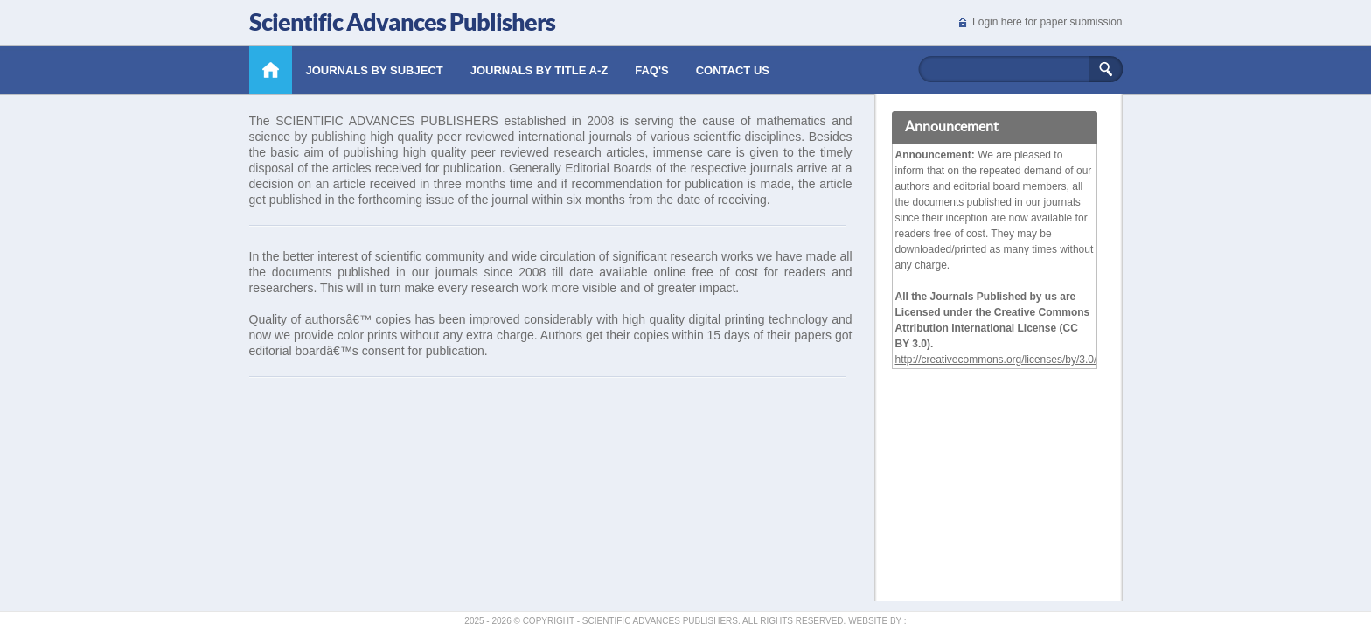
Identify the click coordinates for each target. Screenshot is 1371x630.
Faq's (652, 70)
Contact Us (732, 70)
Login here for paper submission (1047, 22)
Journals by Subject (374, 70)
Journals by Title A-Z (539, 70)
